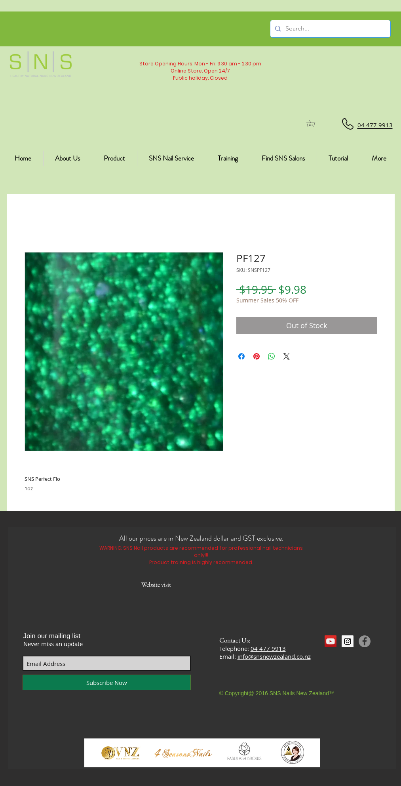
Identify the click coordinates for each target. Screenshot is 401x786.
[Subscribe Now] (107, 682)
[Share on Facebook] (241, 356)
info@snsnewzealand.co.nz (274, 656)
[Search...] (329, 28)
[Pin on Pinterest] (256, 356)
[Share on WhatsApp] (271, 356)
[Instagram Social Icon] (347, 641)
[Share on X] (286, 356)
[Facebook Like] (340, 656)
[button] (314, 123)
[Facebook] (365, 641)
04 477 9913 (268, 648)
